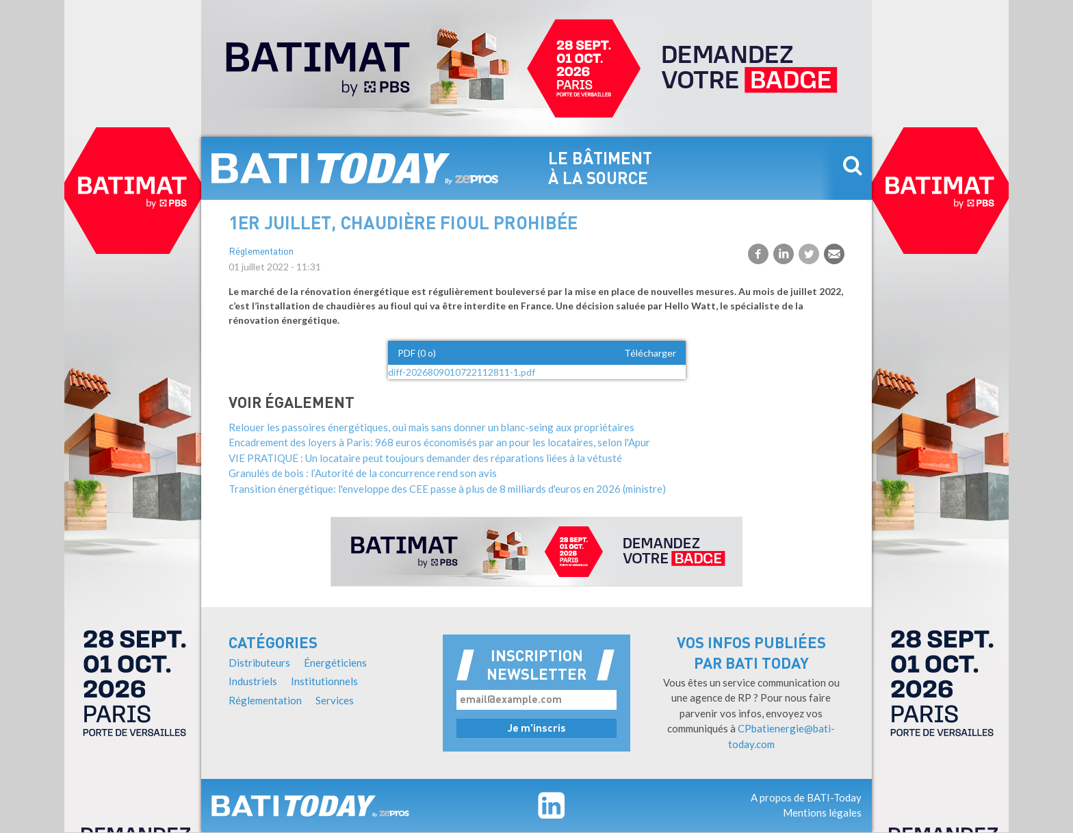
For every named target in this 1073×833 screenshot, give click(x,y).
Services (334, 700)
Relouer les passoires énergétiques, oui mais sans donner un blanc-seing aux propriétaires (431, 427)
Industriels (253, 681)
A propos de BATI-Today (806, 797)
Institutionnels (324, 681)
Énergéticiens (335, 662)
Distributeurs (259, 662)
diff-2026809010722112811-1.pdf (461, 372)
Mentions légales (822, 812)
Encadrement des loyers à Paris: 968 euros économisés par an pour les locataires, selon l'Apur (439, 442)
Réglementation (261, 252)
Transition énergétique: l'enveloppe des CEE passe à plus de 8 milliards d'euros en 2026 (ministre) (447, 489)
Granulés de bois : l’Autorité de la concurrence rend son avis (363, 473)
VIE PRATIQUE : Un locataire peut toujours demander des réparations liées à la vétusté (425, 458)
